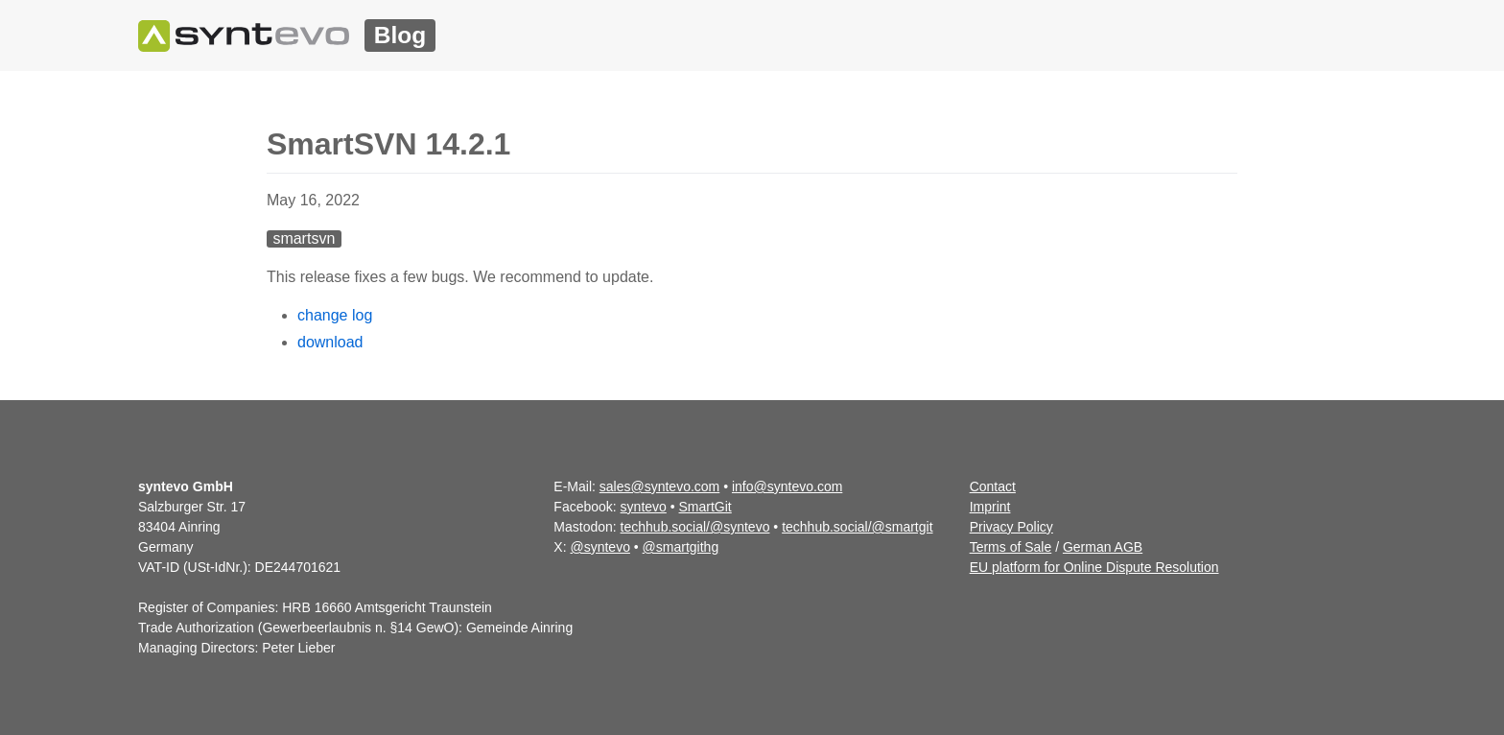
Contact (993, 486)
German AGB (1102, 547)
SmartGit (705, 506)
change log (334, 315)
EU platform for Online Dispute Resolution (1094, 567)
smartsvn (303, 238)
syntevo (644, 506)
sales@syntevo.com (659, 486)
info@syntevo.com (787, 486)
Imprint (990, 506)
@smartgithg (681, 547)
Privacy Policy (1011, 526)
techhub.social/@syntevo (695, 526)
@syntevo (599, 547)
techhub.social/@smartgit (857, 526)
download (330, 342)
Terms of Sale (1011, 547)
